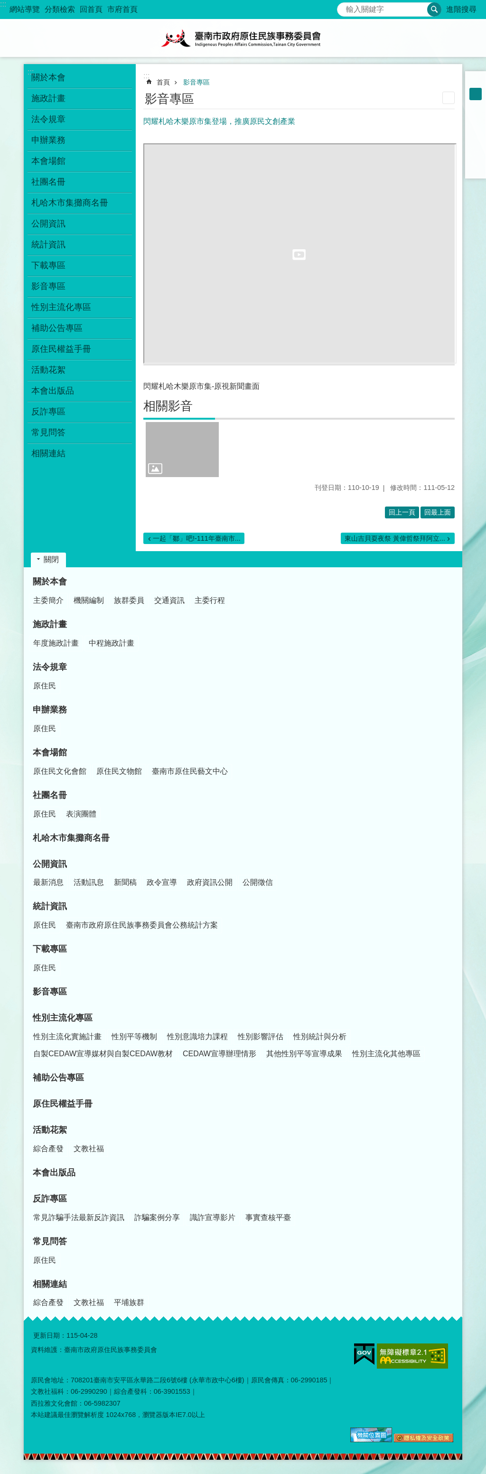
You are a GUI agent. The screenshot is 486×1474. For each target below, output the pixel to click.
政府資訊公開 (210, 882)
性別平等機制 (134, 1037)
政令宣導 (162, 882)
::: (3, 4)
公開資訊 (50, 864)
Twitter (475, 143)
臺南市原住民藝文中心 (190, 771)
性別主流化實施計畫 (67, 1037)
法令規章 (50, 667)
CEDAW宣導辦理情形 (219, 1054)
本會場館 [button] (48, 161)
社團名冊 (50, 795)
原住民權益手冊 (61, 349)
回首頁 (91, 9)
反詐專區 (50, 1198)
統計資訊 (50, 906)
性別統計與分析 (319, 1037)
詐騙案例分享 (157, 1217)
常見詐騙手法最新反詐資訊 (78, 1217)
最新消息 (48, 882)
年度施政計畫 (56, 643)
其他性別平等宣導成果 (304, 1054)
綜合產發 (48, 1149)
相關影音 (168, 406)
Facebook (475, 119)
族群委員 (129, 600)
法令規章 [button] (48, 119)
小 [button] (475, 81)
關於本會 (50, 581)
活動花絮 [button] (48, 370)
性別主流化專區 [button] (61, 307)
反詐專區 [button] (48, 411)
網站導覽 (24, 9)
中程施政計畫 (111, 643)
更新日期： (49, 1335)
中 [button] (475, 94)
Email (475, 168)
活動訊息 (89, 882)
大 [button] (475, 106)
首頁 (163, 82)
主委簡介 (48, 600)
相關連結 (50, 1284)
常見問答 (50, 1241)
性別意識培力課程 (197, 1037)
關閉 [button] (51, 559)
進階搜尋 (461, 9)
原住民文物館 (119, 771)
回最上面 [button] (437, 512)
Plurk (475, 131)
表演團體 (81, 814)
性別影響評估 (260, 1037)
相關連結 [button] (48, 453)
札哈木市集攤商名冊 (69, 202)
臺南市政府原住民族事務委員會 (243, 38)
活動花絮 (50, 1130)
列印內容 (448, 98)
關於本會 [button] (48, 77)
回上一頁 (402, 512)
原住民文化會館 (59, 771)
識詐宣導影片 (212, 1217)
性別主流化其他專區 (386, 1054)
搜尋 (344, 7)
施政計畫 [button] (48, 98)
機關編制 (89, 600)
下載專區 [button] (48, 265)
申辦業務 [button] (48, 140)
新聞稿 (125, 882)
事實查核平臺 (268, 1217)
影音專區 (48, 286)
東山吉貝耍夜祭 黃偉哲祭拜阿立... (395, 538)
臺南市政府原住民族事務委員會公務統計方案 (142, 925)
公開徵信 (258, 882)
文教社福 (89, 1149)
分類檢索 (60, 9)
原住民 (44, 686)
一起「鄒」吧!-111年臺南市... (197, 538)
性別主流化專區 (63, 1018)
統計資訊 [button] (48, 244)
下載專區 (50, 949)
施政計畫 (50, 624)
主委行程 (210, 600)
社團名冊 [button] (48, 182)
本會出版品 (52, 390)
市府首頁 (122, 9)
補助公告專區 (57, 328)
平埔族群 (129, 1302)
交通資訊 (169, 600)
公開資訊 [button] (48, 223)
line (475, 156)
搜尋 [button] (434, 9)
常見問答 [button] (48, 432)
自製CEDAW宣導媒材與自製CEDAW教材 (103, 1054)
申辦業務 (50, 709)
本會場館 (50, 752)
